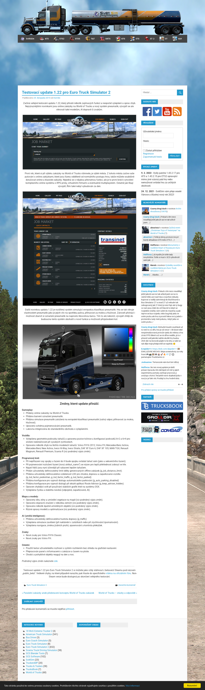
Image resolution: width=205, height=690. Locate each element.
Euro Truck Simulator (36, 644)
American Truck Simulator (39, 634)
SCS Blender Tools (35, 653)
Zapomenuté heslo (152, 156)
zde (56, 561)
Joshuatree (146, 362)
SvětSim (30, 659)
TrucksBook (32, 669)
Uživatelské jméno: (152, 131)
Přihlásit (175, 156)
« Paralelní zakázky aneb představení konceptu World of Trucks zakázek (58, 593)
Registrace (148, 153)
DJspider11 (146, 349)
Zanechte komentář (127, 585)
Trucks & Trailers (34, 666)
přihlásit (70, 609)
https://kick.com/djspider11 (164, 349)
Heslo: (146, 141)
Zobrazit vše (148, 384)
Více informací (133, 685)
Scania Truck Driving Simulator (41, 650)
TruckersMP (32, 663)
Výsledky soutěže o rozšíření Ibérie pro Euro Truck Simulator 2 (166, 268)
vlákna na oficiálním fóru (118, 573)
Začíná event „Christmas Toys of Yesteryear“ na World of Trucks (165, 230)
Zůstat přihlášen (153, 150)
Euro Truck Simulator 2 (37, 585)
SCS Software (33, 656)
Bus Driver (31, 637)
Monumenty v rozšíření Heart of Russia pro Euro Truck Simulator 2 (165, 248)
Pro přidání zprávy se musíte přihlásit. (157, 390)
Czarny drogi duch (149, 291)
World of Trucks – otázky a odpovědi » (118, 593)
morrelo (56, 98)
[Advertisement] (102, 64)
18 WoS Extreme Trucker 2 (39, 631)
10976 (164, 211)
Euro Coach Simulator (37, 640)
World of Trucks (34, 672)
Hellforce (145, 367)
